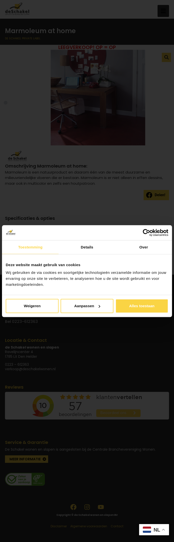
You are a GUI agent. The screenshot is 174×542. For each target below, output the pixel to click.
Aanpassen (87, 306)
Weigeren (32, 306)
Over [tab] (143, 247)
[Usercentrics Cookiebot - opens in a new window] (146, 232)
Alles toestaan (142, 306)
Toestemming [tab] (30, 247)
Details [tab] (87, 247)
